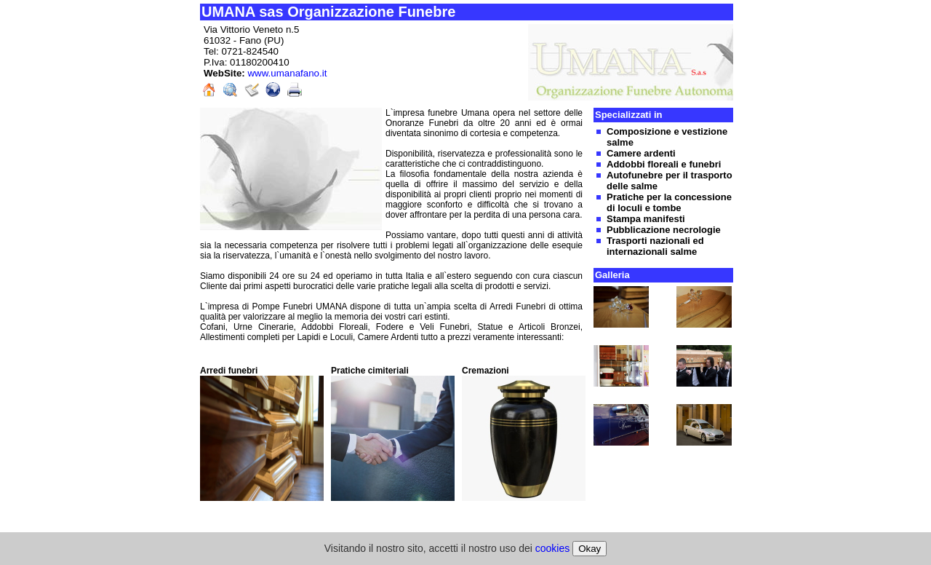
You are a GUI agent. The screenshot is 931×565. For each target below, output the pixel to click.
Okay (589, 548)
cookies (552, 548)
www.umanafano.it (287, 73)
